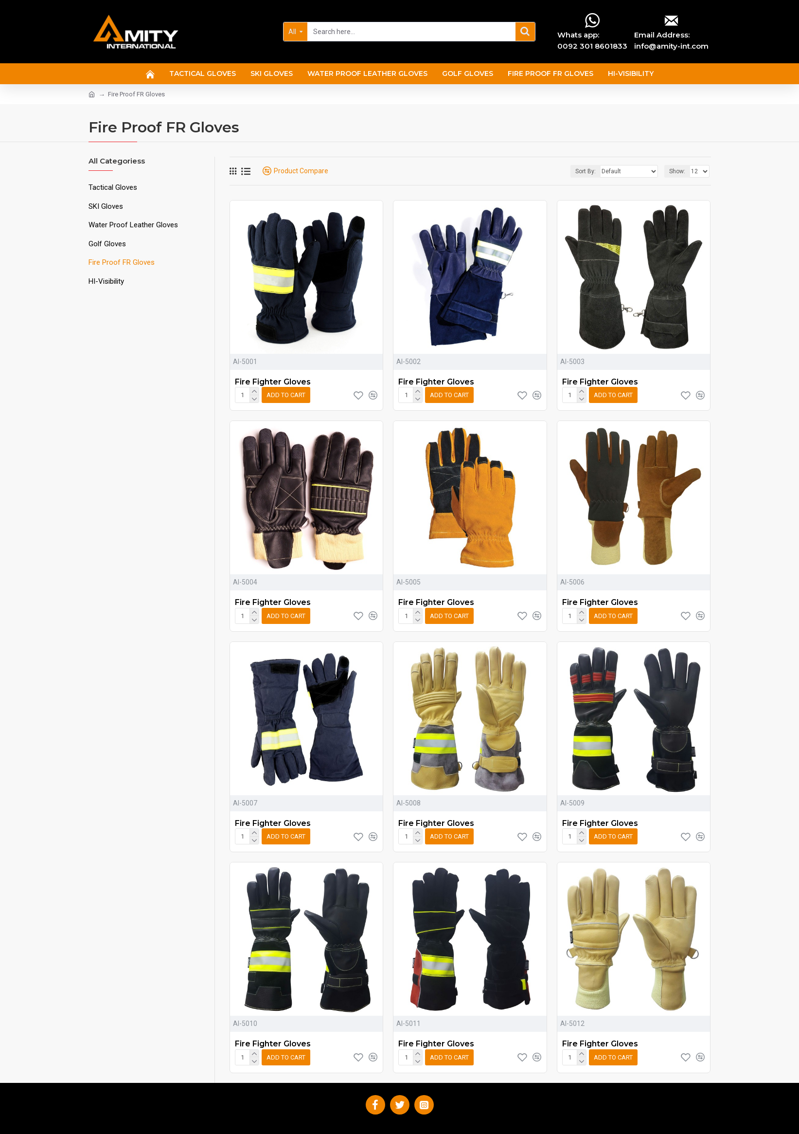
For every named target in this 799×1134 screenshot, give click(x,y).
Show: (677, 171)
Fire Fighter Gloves (273, 381)
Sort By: (585, 171)
